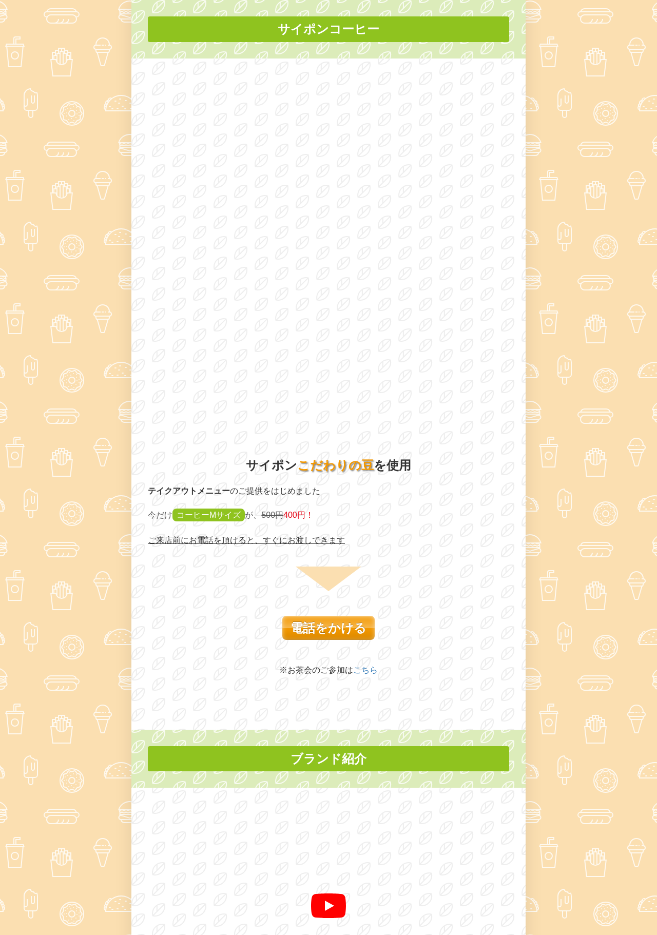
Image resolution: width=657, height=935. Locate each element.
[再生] (328, 556)
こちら (365, 320)
